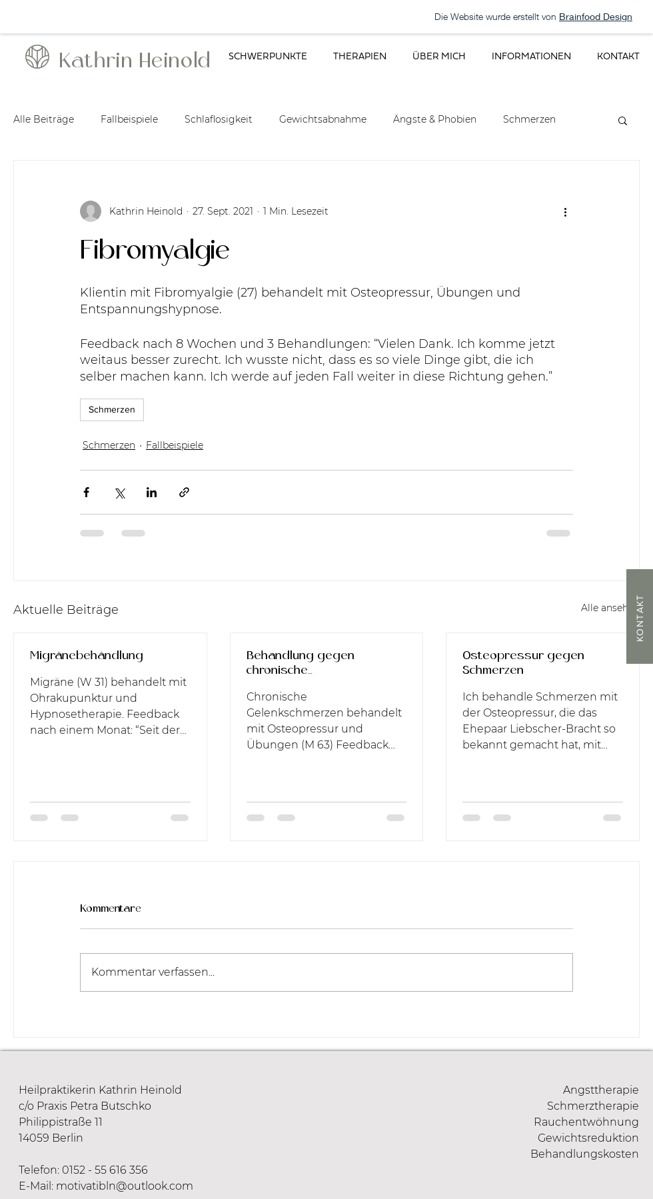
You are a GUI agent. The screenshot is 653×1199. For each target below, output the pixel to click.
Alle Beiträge (43, 119)
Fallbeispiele (129, 119)
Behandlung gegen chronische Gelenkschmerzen (300, 664)
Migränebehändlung (86, 656)
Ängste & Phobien (434, 119)
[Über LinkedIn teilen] (151, 492)
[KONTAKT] (639, 616)
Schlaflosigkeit (219, 119)
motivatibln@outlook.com (124, 1186)
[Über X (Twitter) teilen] (119, 492)
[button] (267, 57)
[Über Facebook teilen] (86, 492)
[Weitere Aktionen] (565, 211)
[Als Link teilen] (184, 492)
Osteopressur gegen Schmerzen (523, 663)
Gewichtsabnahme (322, 119)
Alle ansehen (610, 608)
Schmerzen (529, 119)
